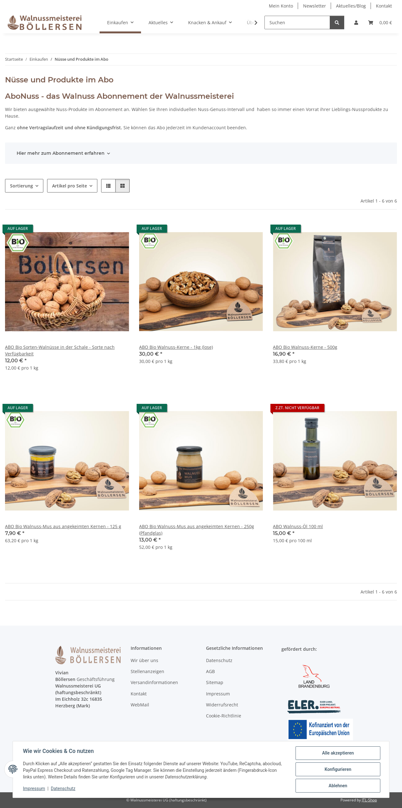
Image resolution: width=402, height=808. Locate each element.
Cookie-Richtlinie (223, 716)
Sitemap (214, 682)
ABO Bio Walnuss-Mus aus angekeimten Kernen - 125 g (63, 526)
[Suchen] (297, 22)
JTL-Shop (369, 800)
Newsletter (314, 6)
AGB (210, 671)
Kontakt (384, 6)
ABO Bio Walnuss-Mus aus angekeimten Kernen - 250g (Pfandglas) (196, 529)
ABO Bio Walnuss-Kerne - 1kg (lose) (176, 347)
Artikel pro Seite (69, 186)
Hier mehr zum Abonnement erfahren (61, 153)
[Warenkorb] (380, 22)
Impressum (34, 788)
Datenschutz (63, 788)
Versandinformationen (154, 682)
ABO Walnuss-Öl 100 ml (298, 526)
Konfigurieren (337, 769)
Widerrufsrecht (222, 705)
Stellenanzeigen (147, 671)
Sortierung (21, 186)
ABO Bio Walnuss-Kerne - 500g (305, 347)
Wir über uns (144, 660)
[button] (356, 22)
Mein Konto (281, 6)
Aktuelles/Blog (351, 6)
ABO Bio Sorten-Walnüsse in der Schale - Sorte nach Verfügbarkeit (60, 350)
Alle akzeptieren (338, 752)
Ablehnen (338, 785)
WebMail (140, 705)
